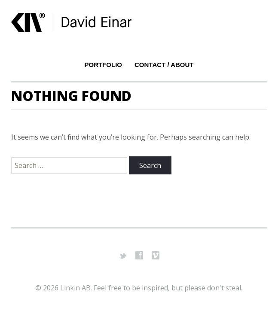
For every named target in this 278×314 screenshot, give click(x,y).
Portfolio (103, 64)
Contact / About (163, 64)
